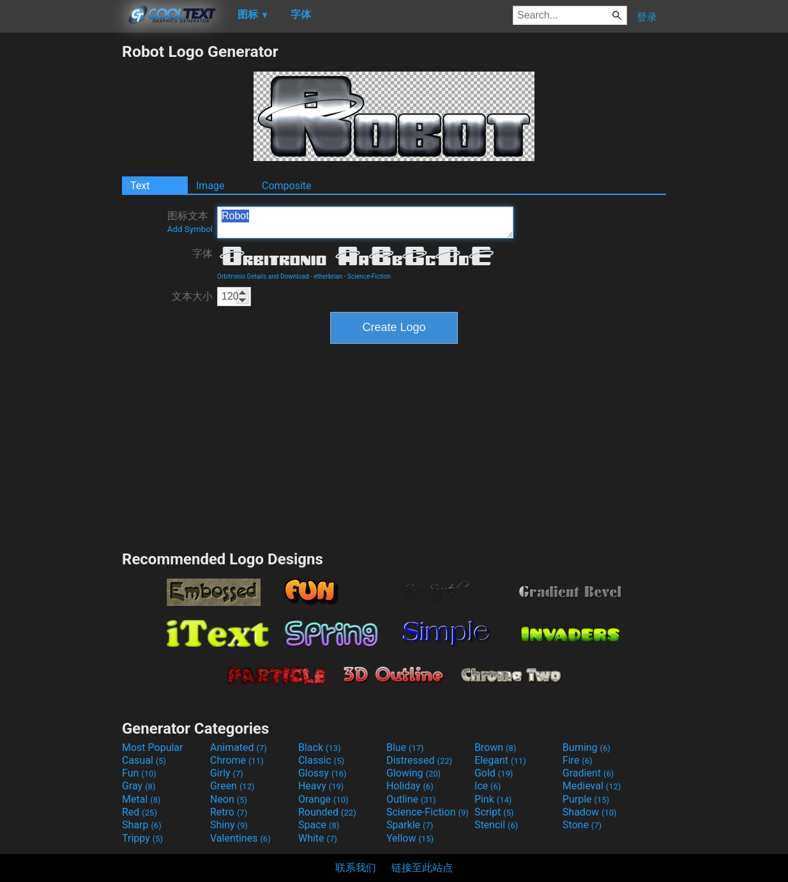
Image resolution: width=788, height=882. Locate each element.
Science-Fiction (369, 276)
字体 (202, 253)
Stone (582, 825)
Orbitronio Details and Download (262, 276)
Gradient (588, 773)
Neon (228, 799)
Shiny (229, 825)
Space (318, 825)
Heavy (321, 786)
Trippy (142, 838)
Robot (365, 222)
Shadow (590, 812)
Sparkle (409, 825)
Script (494, 812)
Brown (495, 747)
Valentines (240, 838)
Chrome (237, 760)
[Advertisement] (61, 234)
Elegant (500, 760)
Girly (226, 773)
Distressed (419, 760)
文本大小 (192, 296)
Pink (493, 799)
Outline (411, 799)
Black (319, 747)
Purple (586, 799)
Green (232, 786)
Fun (139, 773)
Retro (228, 812)
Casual (144, 760)
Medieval (592, 786)
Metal (141, 799)
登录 (647, 17)
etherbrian (328, 276)
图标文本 (190, 222)
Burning (586, 747)
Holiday (410, 786)
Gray (138, 786)
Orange (323, 799)
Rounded (327, 812)
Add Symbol (190, 229)
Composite (287, 186)
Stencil (496, 825)
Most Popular (152, 747)
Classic (321, 760)
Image (210, 186)
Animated (238, 747)
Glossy (322, 773)
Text (139, 186)
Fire (578, 760)
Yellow (410, 838)
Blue (405, 747)
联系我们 (355, 868)
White (317, 838)
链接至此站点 (422, 868)
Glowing (413, 773)
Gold (493, 773)
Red (139, 812)
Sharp (142, 825)
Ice (487, 786)
